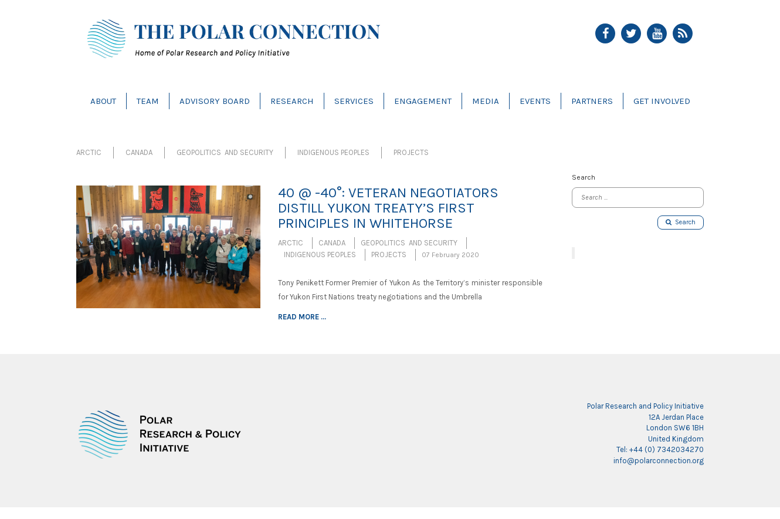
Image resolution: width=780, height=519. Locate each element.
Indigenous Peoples (333, 152)
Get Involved (661, 101)
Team (148, 101)
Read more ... (302, 316)
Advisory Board (214, 101)
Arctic (88, 152)
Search (681, 222)
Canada (139, 152)
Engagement (423, 101)
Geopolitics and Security (225, 152)
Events (535, 101)
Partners (592, 101)
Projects (411, 152)
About (103, 101)
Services (354, 101)
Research (292, 101)
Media (485, 101)
